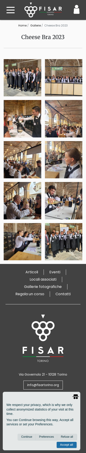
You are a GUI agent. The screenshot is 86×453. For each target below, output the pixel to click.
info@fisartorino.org (43, 385)
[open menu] (10, 10)
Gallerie (35, 25)
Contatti (63, 294)
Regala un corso (29, 294)
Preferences (46, 436)
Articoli (31, 272)
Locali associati (43, 279)
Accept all (66, 444)
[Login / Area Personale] (76, 9)
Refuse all (67, 436)
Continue (26, 436)
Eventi (54, 272)
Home (22, 25)
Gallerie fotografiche (43, 286)
